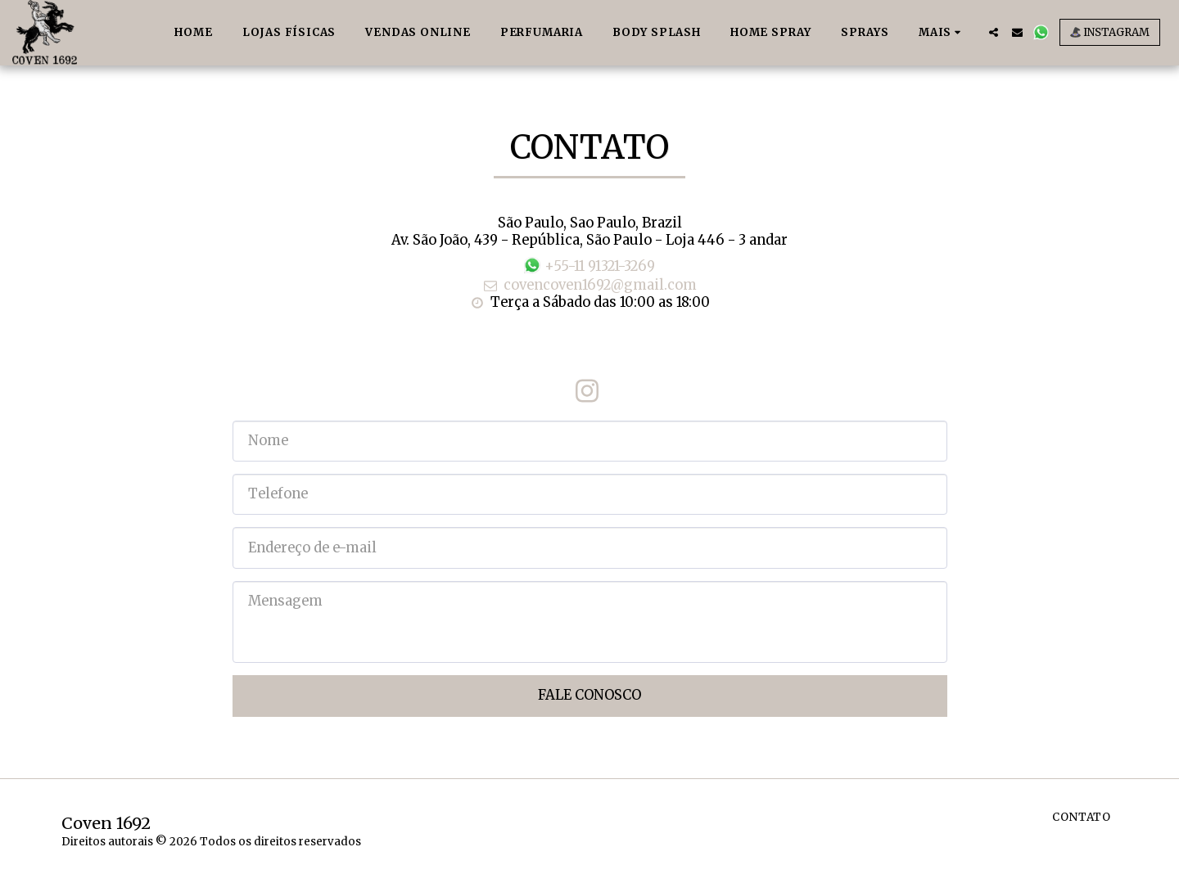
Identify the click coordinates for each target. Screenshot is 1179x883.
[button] (993, 32)
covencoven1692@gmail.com (589, 285)
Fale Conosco (589, 695)
